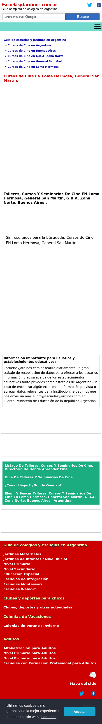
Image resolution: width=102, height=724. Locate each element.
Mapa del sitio (83, 684)
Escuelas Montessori (22, 584)
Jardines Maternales (22, 554)
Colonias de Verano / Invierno (31, 626)
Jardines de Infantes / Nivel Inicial (35, 559)
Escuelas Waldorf (19, 589)
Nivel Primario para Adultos (29, 653)
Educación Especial (21, 574)
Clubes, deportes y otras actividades (38, 607)
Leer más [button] (48, 717)
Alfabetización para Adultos (29, 648)
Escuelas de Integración (26, 579)
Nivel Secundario (19, 569)
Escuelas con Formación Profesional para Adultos (49, 663)
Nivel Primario (16, 564)
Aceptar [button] (80, 711)
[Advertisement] (51, 136)
